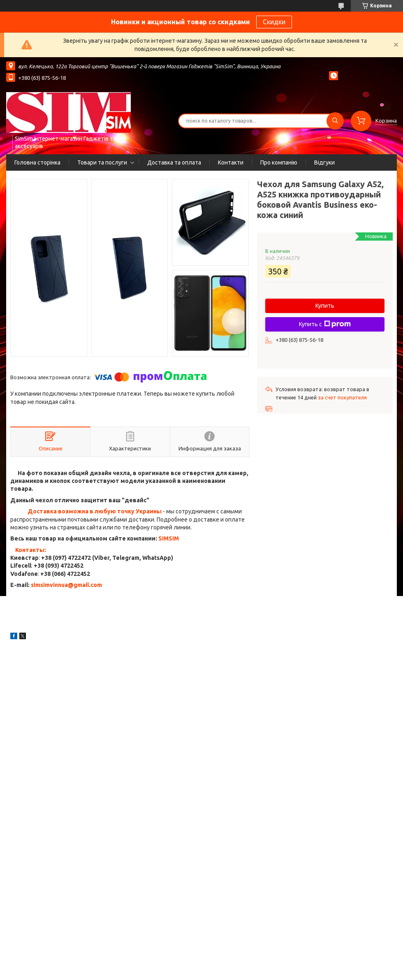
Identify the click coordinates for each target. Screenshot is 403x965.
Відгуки (324, 162)
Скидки (274, 22)
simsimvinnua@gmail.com (66, 585)
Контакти (230, 162)
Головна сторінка (37, 162)
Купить (324, 305)
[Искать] (335, 121)
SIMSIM (168, 538)
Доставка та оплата (174, 162)
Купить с (325, 324)
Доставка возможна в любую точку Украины (95, 511)
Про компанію (278, 162)
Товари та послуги (102, 162)
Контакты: (30, 550)
